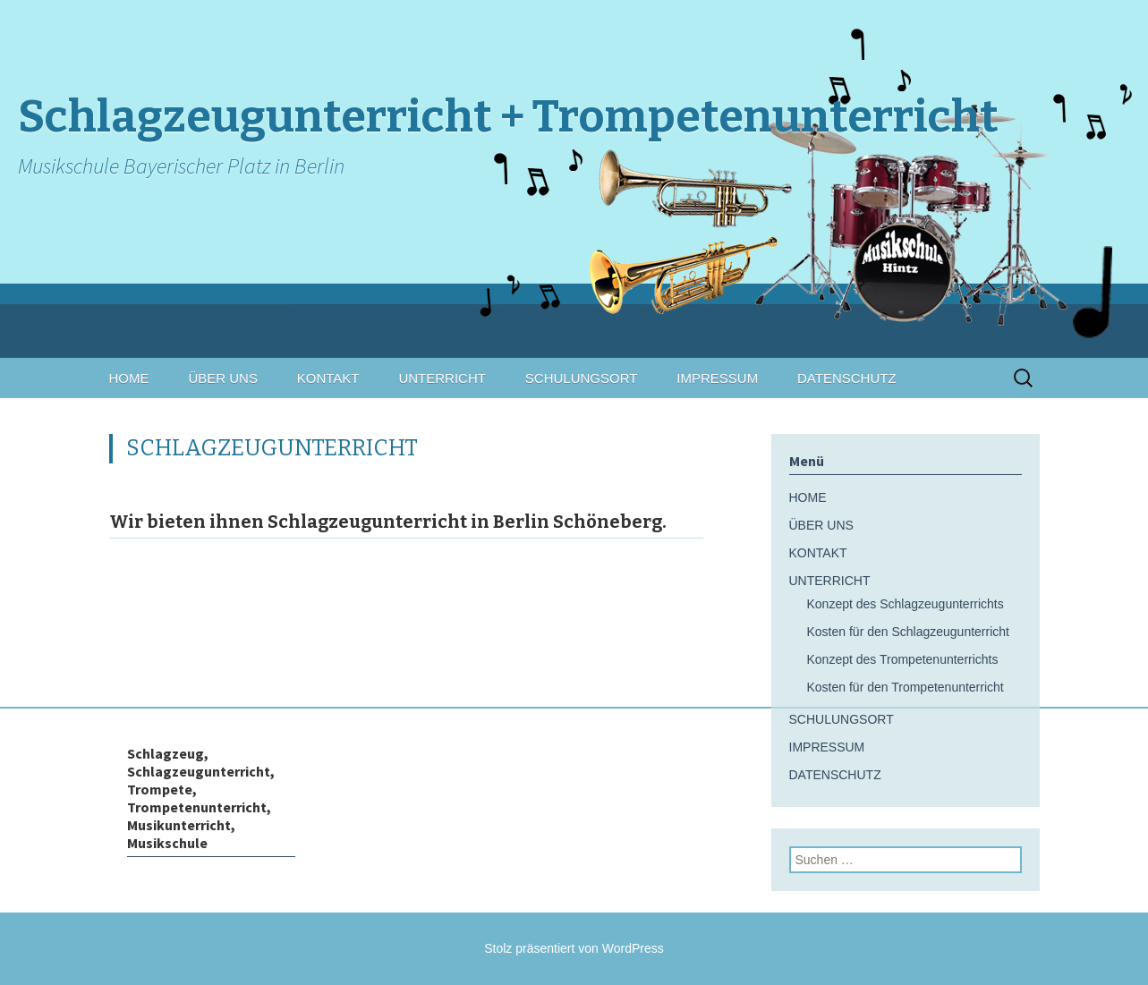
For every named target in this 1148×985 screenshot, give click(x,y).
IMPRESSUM (717, 378)
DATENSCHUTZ (847, 378)
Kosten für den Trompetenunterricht (905, 687)
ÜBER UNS (223, 378)
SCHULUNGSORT (581, 378)
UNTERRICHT (442, 378)
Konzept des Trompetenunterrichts (903, 659)
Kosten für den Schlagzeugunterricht (908, 631)
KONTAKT (328, 378)
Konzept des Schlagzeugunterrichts (905, 604)
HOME (129, 378)
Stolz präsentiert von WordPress (574, 948)
